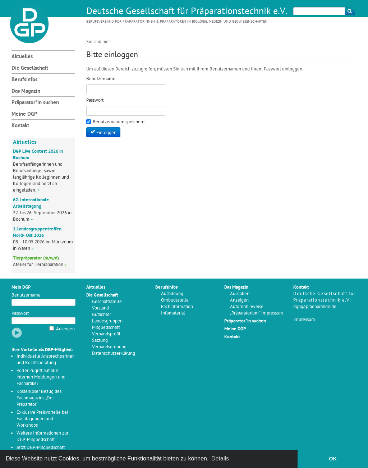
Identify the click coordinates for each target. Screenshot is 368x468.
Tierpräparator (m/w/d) (36, 258)
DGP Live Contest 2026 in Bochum (38, 154)
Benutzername (26, 295)
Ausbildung (172, 294)
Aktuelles (22, 57)
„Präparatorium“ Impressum (256, 313)
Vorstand (100, 308)
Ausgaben (239, 294)
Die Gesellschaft (30, 68)
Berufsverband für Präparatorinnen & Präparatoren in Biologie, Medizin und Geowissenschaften (176, 21)
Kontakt (20, 126)
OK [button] (333, 459)
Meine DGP (24, 114)
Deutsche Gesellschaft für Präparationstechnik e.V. (187, 12)
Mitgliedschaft (106, 328)
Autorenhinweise (246, 307)
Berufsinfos (24, 80)
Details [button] (220, 458)
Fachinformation (177, 307)
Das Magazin (26, 91)
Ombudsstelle (175, 300)
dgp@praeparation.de (314, 307)
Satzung (100, 341)
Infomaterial (173, 313)
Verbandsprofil (106, 334)
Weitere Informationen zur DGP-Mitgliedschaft (42, 436)
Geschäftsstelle (107, 302)
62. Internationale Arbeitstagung (31, 203)
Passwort (20, 314)
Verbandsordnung (109, 347)
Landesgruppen (107, 321)
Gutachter (101, 315)
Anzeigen (65, 329)
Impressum (304, 320)
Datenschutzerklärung (113, 353)
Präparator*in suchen (35, 103)
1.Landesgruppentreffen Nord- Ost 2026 (37, 232)
